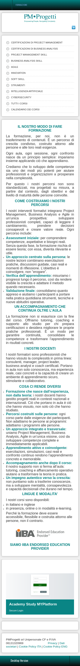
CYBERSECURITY (21, 97)
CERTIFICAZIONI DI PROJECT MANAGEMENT (37, 42)
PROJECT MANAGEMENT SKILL (29, 54)
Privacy (52, 643)
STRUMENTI (18, 85)
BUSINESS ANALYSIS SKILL (26, 61)
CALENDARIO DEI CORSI (25, 109)
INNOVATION (18, 73)
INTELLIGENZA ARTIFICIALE (27, 91)
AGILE (14, 67)
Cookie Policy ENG (55, 646)
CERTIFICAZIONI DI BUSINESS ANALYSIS (34, 48)
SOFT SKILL (18, 79)
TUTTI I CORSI (19, 103)
